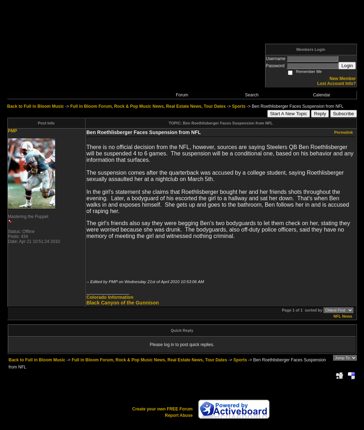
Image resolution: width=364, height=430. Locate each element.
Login (347, 65)
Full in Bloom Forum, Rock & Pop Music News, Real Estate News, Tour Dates (148, 106)
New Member (343, 78)
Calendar (321, 94)
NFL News (342, 316)
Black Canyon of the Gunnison (122, 303)
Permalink (343, 132)
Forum (182, 94)
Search (251, 94)
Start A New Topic (288, 113)
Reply (320, 113)
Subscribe (343, 113)
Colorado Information (109, 297)
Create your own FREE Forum (162, 409)
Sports (239, 106)
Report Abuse (179, 415)
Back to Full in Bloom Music (35, 106)
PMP (12, 130)
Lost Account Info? (336, 83)
